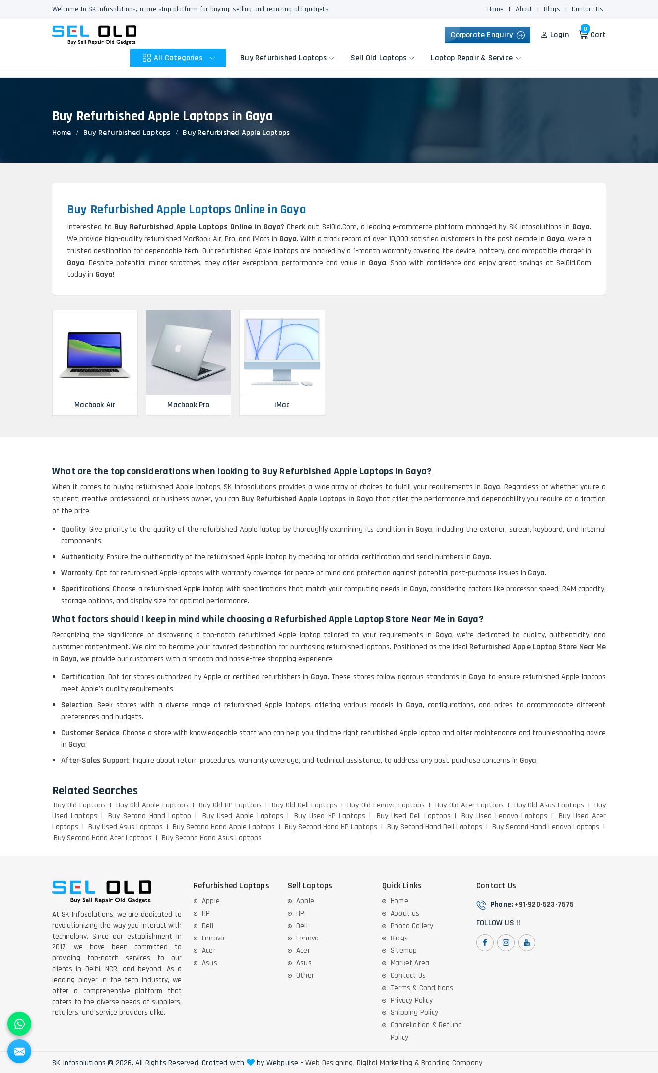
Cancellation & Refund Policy (426, 1031)
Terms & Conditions (422, 988)
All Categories (180, 58)
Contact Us (587, 9)
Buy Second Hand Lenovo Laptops (545, 827)
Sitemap (404, 950)
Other (305, 975)
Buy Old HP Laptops (230, 805)
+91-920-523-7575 (544, 904)
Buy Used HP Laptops (329, 816)
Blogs (552, 9)
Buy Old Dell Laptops (304, 805)
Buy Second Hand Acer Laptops (103, 838)
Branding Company (451, 1063)
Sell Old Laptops (383, 58)
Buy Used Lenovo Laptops (504, 816)
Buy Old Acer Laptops (469, 805)
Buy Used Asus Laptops (125, 827)
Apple (211, 901)
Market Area (410, 963)
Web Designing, (330, 1063)
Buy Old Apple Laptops (152, 805)
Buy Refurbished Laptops (287, 58)
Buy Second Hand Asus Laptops (212, 838)
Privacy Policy (412, 1000)
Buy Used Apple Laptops (242, 816)
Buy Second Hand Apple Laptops (224, 827)
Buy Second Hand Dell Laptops (434, 827)
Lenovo (213, 938)
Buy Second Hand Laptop (149, 816)
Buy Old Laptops (80, 805)
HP (206, 913)
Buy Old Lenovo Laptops (386, 805)
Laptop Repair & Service (476, 58)
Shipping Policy (414, 1012)
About (524, 9)
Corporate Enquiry (488, 35)
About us (405, 913)
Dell (207, 926)
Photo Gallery (412, 926)
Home (495, 9)
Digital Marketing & (388, 1063)
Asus (209, 963)
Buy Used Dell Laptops (414, 816)
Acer (209, 950)
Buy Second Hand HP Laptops (331, 827)
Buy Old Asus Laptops (549, 805)
